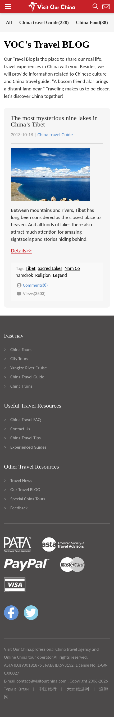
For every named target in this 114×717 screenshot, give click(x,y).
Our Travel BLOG (25, 489)
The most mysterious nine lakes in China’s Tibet (54, 121)
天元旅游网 (78, 689)
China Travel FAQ (25, 419)
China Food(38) (92, 22)
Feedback (19, 508)
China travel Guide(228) (44, 22)
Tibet (30, 268)
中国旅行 (48, 689)
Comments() (35, 285)
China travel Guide (55, 135)
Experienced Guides (28, 447)
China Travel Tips (25, 438)
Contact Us (20, 429)
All (9, 22)
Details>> (21, 250)
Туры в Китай (16, 689)
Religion (43, 275)
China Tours (20, 349)
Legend (60, 275)
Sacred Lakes (50, 268)
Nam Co (72, 268)
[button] (57, 6)
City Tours (19, 358)
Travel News (21, 480)
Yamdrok (24, 275)
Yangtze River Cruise (28, 368)
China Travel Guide (27, 377)
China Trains (21, 386)
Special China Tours (27, 499)
